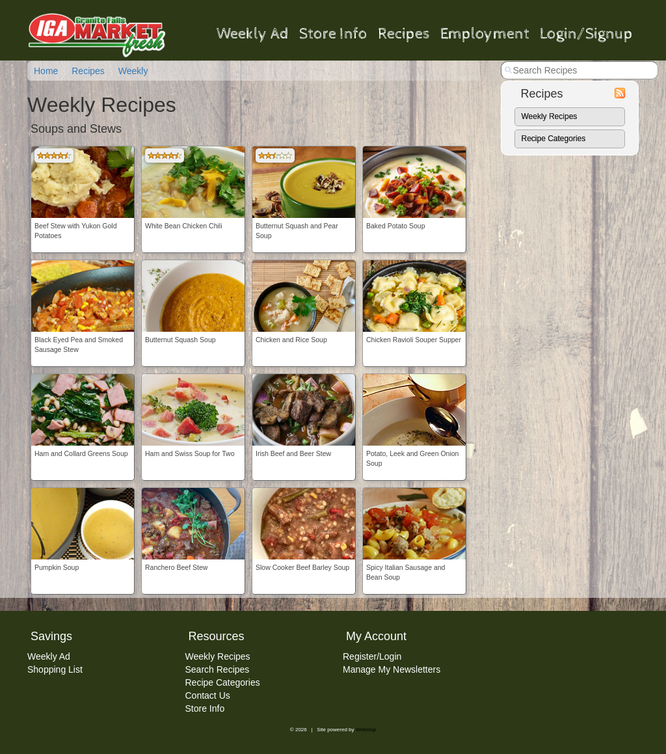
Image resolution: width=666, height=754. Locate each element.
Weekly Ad (253, 34)
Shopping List (55, 669)
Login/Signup (586, 34)
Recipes (404, 34)
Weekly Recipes (550, 116)
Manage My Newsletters (391, 669)
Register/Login (372, 656)
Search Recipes (217, 669)
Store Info (333, 34)
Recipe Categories (554, 138)
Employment (484, 34)
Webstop (366, 730)
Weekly (133, 71)
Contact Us (207, 695)
